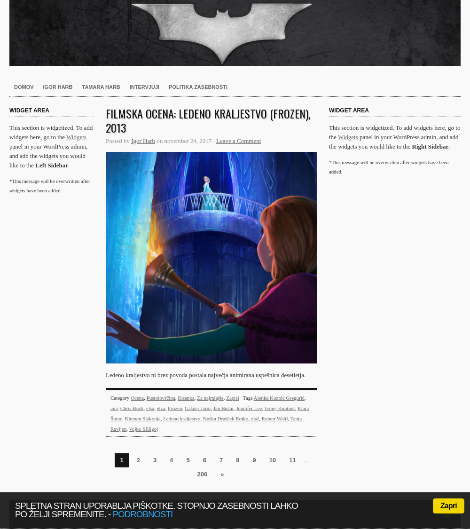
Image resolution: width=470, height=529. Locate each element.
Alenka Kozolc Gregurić (279, 398)
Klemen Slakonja (143, 418)
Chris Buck (132, 408)
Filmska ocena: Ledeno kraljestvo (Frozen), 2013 (208, 120)
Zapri (448, 506)
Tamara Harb (101, 87)
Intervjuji (144, 87)
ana (114, 408)
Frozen (175, 408)
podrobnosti (143, 514)
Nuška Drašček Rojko (226, 418)
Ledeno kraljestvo (181, 418)
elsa (150, 408)
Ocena (137, 398)
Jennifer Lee (249, 408)
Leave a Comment (238, 140)
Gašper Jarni (198, 408)
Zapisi (232, 398)
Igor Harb (58, 87)
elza (161, 408)
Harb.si (235, 33)
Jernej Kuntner (280, 408)
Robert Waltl (274, 418)
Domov (24, 87)
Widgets (76, 137)
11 (292, 460)
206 (202, 474)
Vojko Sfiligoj (143, 429)
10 (272, 460)
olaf (255, 418)
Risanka (186, 398)
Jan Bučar (223, 408)
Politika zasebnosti (198, 87)
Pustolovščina (161, 398)
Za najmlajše (210, 398)
